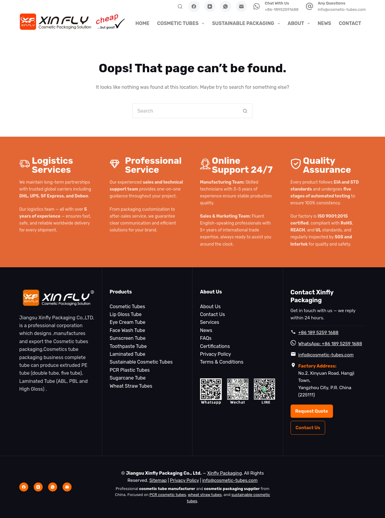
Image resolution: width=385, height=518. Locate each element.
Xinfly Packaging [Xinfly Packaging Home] (224, 473)
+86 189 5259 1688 (318, 332)
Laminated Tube (128, 354)
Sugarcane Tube (128, 378)
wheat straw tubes (205, 494)
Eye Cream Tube (128, 322)
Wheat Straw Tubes (131, 386)
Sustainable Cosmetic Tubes (141, 362)
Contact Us (212, 314)
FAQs (205, 338)
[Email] (241, 6)
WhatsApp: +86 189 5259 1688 (330, 343)
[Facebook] (194, 6)
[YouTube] (210, 6)
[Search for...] (185, 110)
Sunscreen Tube (128, 338)
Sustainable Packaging (247, 23)
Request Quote (311, 411)
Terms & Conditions (221, 362)
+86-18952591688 (281, 9)
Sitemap (158, 480)
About (299, 23)
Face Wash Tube (127, 330)
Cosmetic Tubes (181, 23)
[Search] (180, 6)
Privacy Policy (215, 354)
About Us (210, 306)
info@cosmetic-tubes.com (342, 9)
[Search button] (245, 110)
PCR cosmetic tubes (167, 494)
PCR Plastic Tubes (130, 370)
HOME (142, 23)
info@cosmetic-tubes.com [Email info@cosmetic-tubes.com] (229, 480)
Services (209, 322)
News (324, 23)
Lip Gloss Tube (126, 314)
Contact (350, 23)
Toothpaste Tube (128, 346)
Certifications (215, 346)
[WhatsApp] (225, 6)
